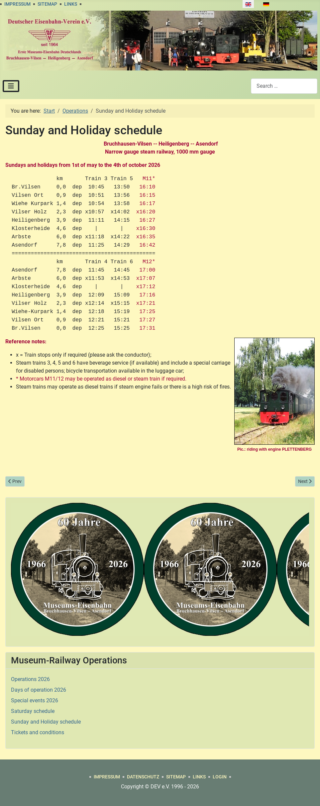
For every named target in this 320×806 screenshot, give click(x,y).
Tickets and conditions (37, 732)
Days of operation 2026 (38, 690)
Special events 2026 (34, 700)
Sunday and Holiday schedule (46, 722)
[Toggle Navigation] (11, 86)
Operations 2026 (30, 679)
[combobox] (284, 85)
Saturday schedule (32, 711)
